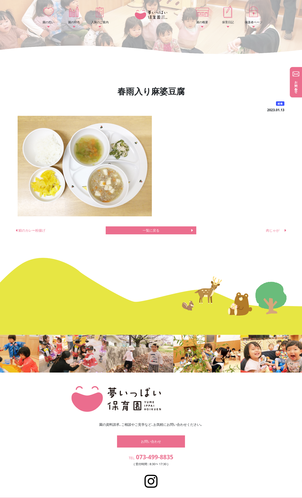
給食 (280, 103)
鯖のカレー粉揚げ (30, 230)
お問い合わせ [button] (151, 435)
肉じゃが (276, 230)
